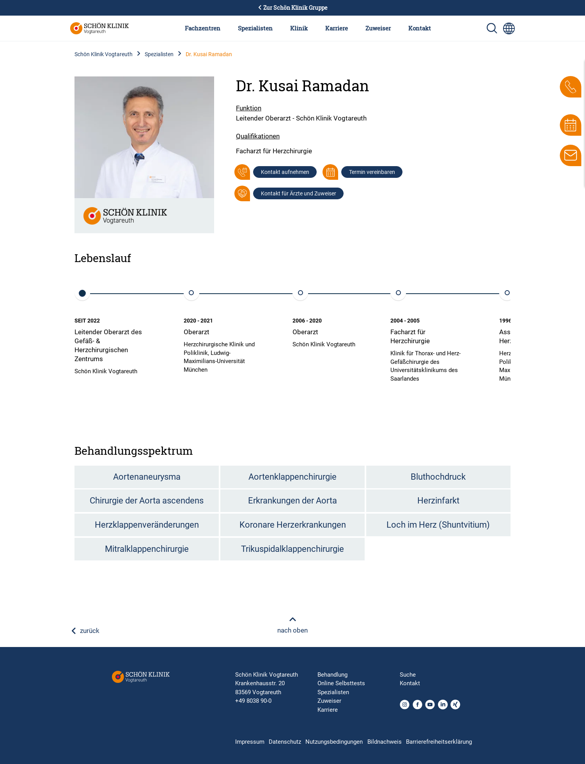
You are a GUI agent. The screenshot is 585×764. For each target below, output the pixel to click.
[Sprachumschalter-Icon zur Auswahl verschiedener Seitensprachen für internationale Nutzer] (509, 28)
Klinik (299, 28)
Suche (408, 674)
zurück (84, 631)
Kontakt (419, 28)
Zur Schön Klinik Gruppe (292, 7)
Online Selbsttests (341, 683)
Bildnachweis (384, 741)
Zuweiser (378, 28)
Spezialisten (255, 28)
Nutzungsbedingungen (334, 741)
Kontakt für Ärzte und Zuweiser (298, 193)
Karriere (336, 28)
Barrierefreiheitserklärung (439, 741)
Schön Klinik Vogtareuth (103, 54)
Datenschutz (285, 741)
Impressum (249, 741)
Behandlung (332, 674)
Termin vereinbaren (372, 172)
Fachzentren (202, 28)
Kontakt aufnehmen (285, 172)
